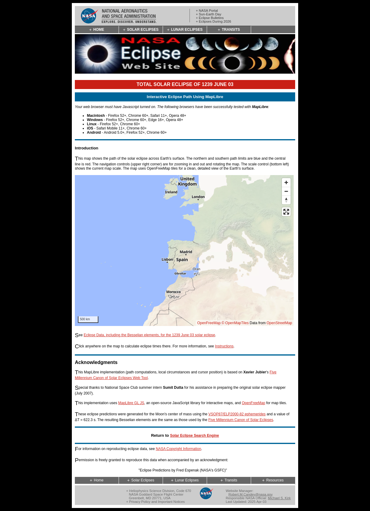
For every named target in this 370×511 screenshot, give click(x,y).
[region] (184, 250)
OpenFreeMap (208, 323)
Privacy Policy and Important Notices (157, 501)
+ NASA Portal (207, 10)
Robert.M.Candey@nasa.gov (250, 494)
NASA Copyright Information (178, 449)
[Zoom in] (286, 182)
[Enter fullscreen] (286, 211)
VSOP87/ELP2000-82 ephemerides (237, 414)
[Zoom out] (286, 191)
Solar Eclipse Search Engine (194, 435)
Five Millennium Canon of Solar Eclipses (240, 420)
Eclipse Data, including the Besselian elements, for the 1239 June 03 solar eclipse (149, 335)
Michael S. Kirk (279, 498)
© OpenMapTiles (235, 323)
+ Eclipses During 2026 (213, 21)
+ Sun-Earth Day (208, 14)
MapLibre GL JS (131, 403)
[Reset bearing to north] (286, 200)
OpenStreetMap (279, 323)
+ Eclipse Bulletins (210, 18)
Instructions (224, 346)
